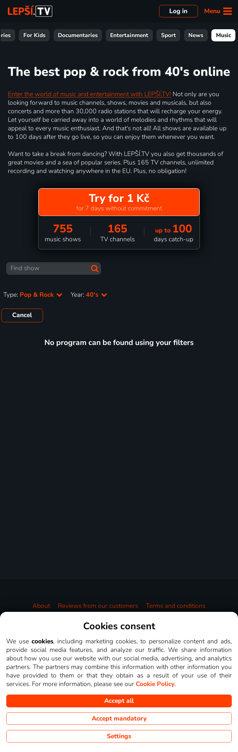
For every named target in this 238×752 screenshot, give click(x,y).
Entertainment (129, 35)
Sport (168, 35)
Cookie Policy (155, 684)
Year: (89, 294)
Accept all (119, 701)
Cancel (22, 315)
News (195, 35)
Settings (119, 736)
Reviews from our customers (98, 606)
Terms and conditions (175, 606)
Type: (33, 294)
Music (223, 35)
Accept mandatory (119, 718)
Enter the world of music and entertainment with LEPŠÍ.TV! (89, 94)
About (41, 606)
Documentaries (78, 35)
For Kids (34, 35)
